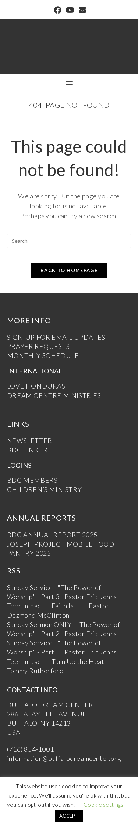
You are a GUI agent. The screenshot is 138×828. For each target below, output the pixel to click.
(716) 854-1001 (30, 749)
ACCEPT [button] (69, 816)
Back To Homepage (69, 270)
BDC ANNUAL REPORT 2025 (52, 534)
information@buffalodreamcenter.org (64, 758)
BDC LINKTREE (31, 450)
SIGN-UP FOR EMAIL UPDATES (56, 337)
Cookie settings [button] (104, 804)
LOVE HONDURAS (36, 386)
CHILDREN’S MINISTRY (44, 489)
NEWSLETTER (29, 441)
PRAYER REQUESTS (38, 346)
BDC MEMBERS (32, 480)
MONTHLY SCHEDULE (43, 355)
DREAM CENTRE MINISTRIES (54, 395)
